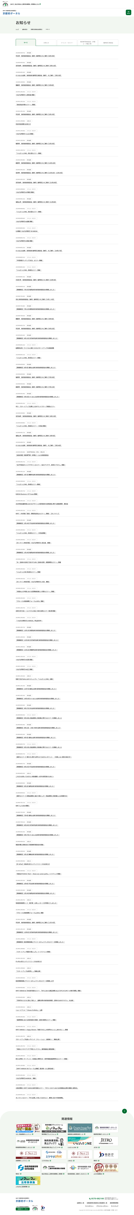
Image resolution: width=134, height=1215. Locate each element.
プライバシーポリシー (102, 1206)
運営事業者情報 (114, 1203)
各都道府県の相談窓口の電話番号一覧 (97, 1203)
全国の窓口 (24, 29)
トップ (17, 29)
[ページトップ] (124, 1111)
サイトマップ (114, 1206)
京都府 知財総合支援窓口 (36, 29)
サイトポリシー (89, 1206)
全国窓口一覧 (80, 1203)
